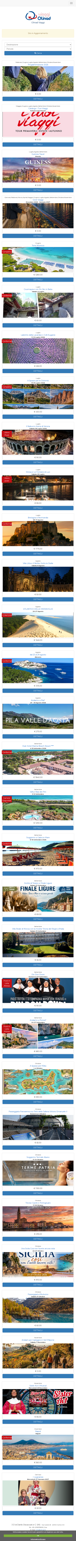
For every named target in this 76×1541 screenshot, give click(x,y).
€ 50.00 (38, 594)
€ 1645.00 (38, 640)
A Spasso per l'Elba (38, 1066)
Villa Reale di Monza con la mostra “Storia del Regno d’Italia (38, 929)
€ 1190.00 (38, 1188)
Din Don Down (38, 974)
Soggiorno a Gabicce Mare (38, 837)
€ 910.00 (38, 1280)
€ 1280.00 (38, 275)
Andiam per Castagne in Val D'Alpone (38, 1340)
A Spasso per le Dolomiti (38, 381)
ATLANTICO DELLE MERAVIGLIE (38, 609)
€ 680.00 (38, 1051)
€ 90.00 (38, 457)
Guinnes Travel (38, 154)
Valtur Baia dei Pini (38, 792)
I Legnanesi (38, 1477)
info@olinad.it (41, 1530)
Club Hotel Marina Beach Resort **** (38, 746)
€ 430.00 (38, 412)
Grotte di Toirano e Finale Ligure (38, 883)
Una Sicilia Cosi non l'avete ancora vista (38, 1248)
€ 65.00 (38, 960)
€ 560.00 (38, 1462)
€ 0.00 (38, 94)
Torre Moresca (38, 245)
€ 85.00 (38, 503)
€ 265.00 (38, 366)
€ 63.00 (38, 1508)
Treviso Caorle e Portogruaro (38, 1203)
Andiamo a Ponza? (38, 1020)
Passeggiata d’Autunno (38, 1294)
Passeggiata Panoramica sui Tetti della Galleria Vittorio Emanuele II (38, 1111)
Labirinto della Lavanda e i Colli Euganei (38, 335)
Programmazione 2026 (38, 65)
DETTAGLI (38, 99)
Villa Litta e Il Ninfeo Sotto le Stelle (38, 563)
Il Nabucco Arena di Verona (38, 426)
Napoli (38, 1431)
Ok (38, 1535)
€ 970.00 (38, 869)
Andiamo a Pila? (38, 700)
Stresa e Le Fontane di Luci (38, 472)
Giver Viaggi (38, 200)
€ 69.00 (38, 914)
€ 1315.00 (38, 686)
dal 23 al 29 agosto (38, 655)
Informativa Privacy (38, 1539)
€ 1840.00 (38, 777)
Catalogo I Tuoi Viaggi (38, 108)
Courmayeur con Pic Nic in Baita (38, 289)
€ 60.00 (38, 320)
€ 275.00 (38, 731)
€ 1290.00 (38, 823)
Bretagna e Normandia (38, 518)
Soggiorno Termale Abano (38, 1157)
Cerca (38, 53)
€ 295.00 (38, 1234)
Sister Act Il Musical (38, 1386)
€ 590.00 (38, 1097)
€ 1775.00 (38, 549)
